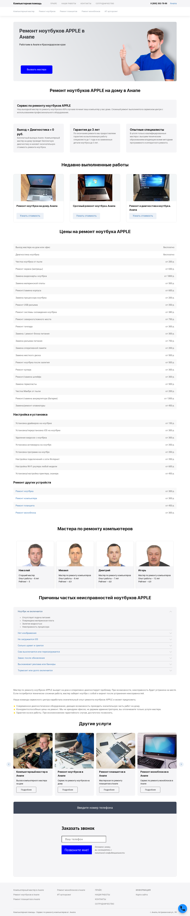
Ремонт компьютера (26, 498)
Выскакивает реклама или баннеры (37, 664)
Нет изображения (27, 633)
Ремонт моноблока (26, 512)
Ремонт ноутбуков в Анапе (26, 894)
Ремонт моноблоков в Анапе (71, 890)
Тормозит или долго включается (35, 670)
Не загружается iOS (28, 639)
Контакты (86, 4)
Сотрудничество (105, 4)
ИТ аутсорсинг (111, 11)
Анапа (173, 3)
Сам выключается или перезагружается (39, 651)
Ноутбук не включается (30, 611)
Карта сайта (142, 894)
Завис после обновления (31, 658)
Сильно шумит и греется (30, 645)
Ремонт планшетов (68, 11)
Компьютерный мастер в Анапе (28, 890)
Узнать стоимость (30, 215)
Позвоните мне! (77, 850)
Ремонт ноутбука (24, 491)
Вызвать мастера (36, 69)
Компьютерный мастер (23, 11)
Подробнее (26, 790)
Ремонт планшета (25, 505)
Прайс (53, 4)
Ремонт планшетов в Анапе (26, 899)
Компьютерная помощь (27, 3)
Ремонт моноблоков (91, 11)
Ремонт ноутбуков (47, 11)
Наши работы (69, 4)
